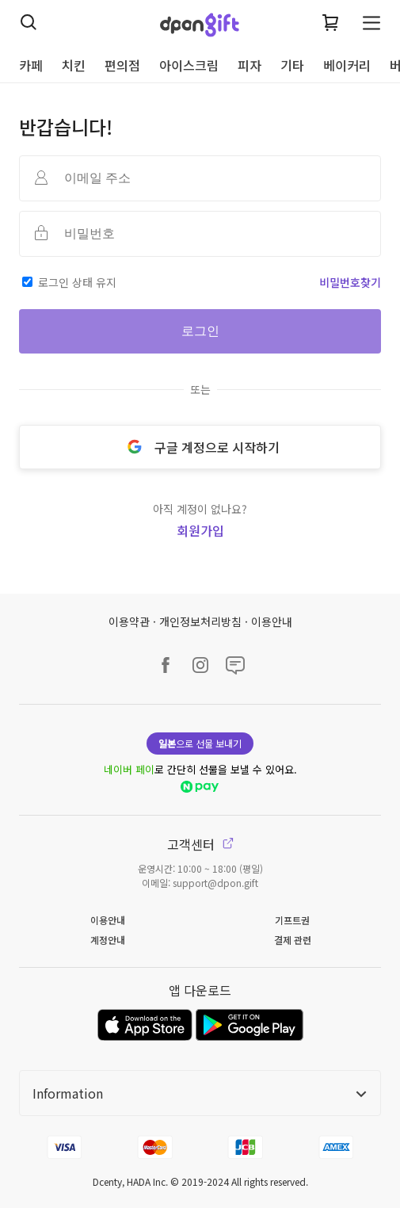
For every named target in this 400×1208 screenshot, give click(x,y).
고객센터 (200, 844)
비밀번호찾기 (350, 282)
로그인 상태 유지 (77, 282)
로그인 (200, 331)
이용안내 (271, 621)
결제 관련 (292, 939)
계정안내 (107, 939)
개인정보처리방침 (200, 621)
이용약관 (129, 621)
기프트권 (292, 920)
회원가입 (200, 530)
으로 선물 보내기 (200, 743)
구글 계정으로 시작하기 (200, 447)
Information (200, 1093)
